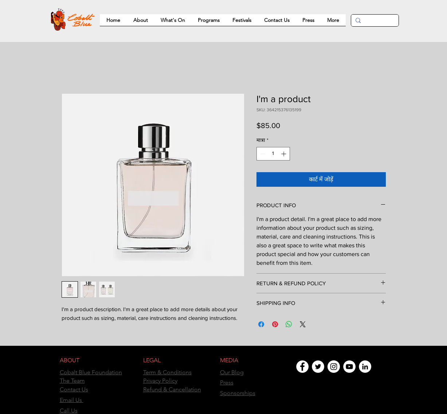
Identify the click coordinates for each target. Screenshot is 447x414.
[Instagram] (334, 366)
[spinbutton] (273, 153)
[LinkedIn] (365, 366)
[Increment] (284, 153)
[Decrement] (262, 153)
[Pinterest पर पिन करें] (275, 324)
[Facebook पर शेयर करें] (261, 324)
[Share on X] (302, 324)
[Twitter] (318, 366)
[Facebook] (302, 366)
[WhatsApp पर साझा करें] (289, 324)
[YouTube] (349, 366)
